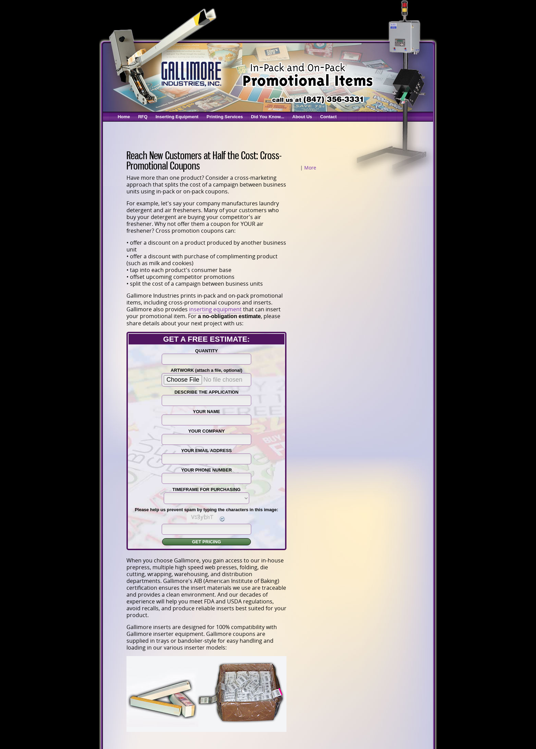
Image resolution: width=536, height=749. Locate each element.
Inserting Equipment (177, 116)
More (310, 167)
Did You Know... (267, 116)
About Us (302, 116)
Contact (328, 116)
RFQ (142, 116)
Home (124, 116)
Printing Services (224, 116)
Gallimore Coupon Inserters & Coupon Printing (190, 73)
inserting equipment (215, 309)
